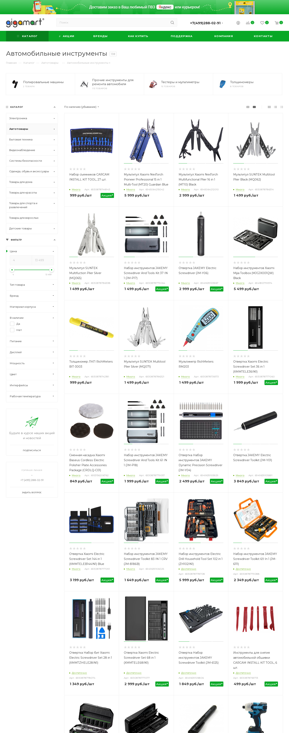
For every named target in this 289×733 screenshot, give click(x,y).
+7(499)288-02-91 (205, 23)
